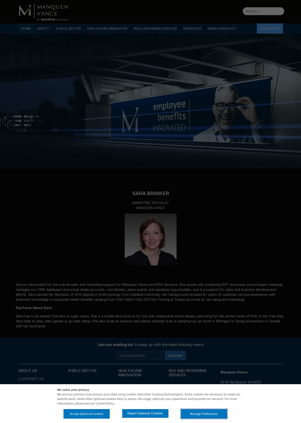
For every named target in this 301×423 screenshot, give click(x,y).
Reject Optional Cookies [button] (145, 413)
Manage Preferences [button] (204, 414)
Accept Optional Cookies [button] (86, 414)
